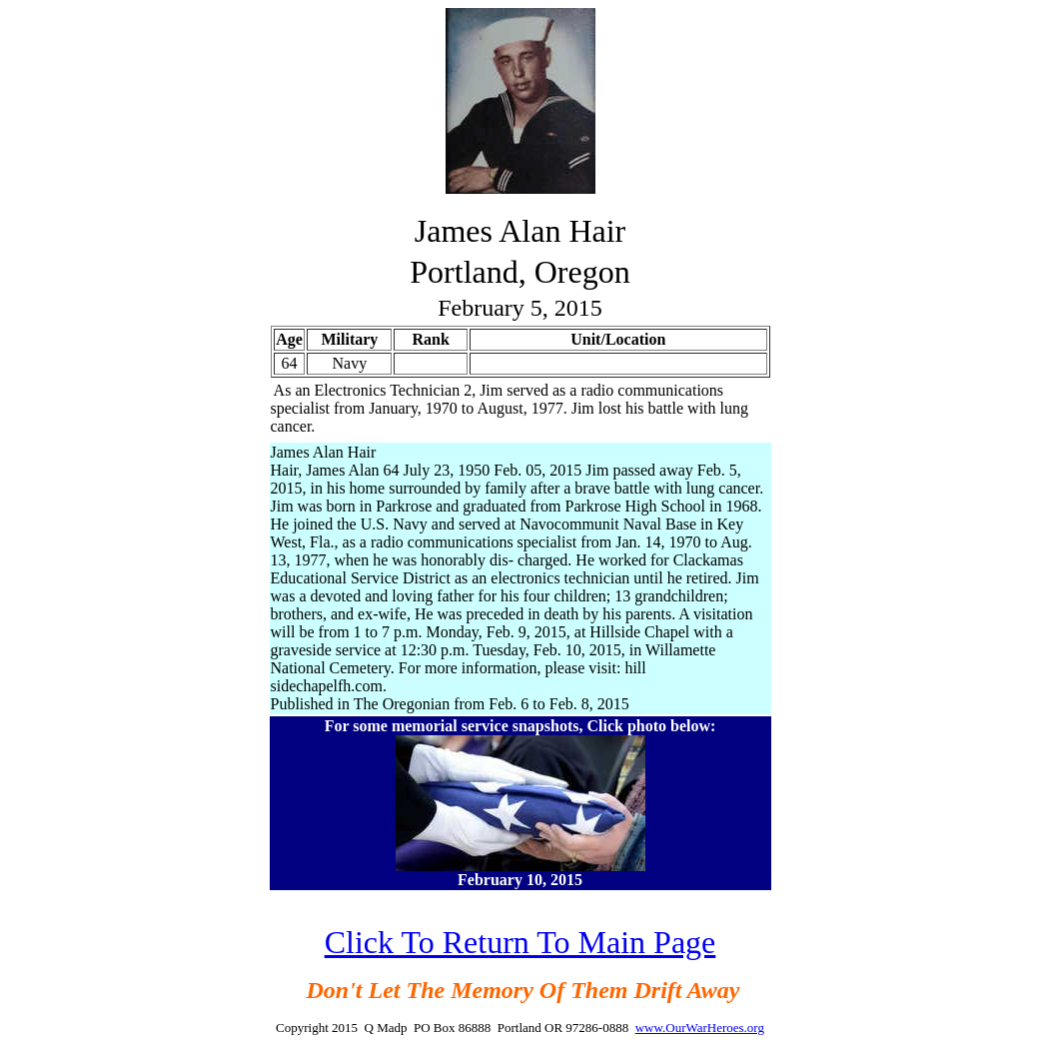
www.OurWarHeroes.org (699, 1027)
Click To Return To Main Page (520, 942)
